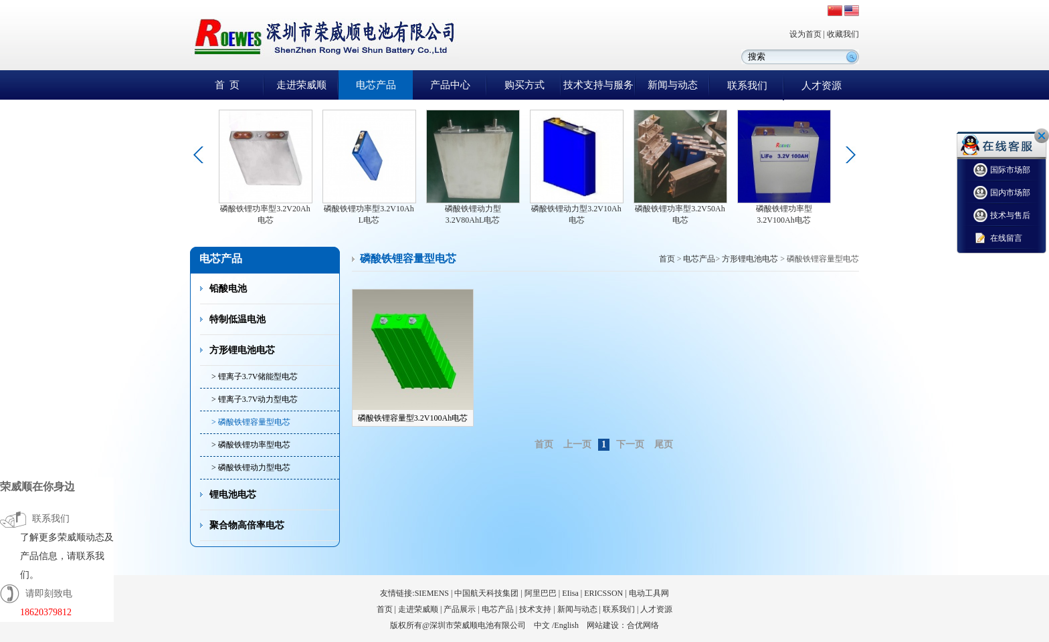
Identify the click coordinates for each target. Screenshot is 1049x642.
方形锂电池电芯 (242, 350)
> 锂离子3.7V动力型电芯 (254, 399)
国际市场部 (1001, 170)
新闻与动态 (673, 85)
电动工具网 (649, 593)
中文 (542, 625)
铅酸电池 (228, 289)
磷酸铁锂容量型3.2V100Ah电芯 (413, 418)
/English (565, 625)
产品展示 (460, 609)
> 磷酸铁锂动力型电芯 (250, 467)
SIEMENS (432, 593)
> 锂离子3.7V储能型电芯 (254, 376)
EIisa (570, 593)
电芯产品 (376, 85)
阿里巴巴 (540, 593)
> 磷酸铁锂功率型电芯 (250, 444)
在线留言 (997, 238)
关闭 (1041, 135)
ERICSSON (603, 593)
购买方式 (524, 85)
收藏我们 (843, 34)
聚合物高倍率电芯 (246, 525)
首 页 (227, 85)
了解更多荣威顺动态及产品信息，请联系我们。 (67, 556)
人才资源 (821, 85)
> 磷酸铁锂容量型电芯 (250, 422)
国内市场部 (1001, 193)
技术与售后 (1001, 216)
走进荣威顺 (301, 85)
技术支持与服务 (598, 85)
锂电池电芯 (232, 495)
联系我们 (747, 85)
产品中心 (450, 85)
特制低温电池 (237, 319)
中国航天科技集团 (486, 593)
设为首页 (805, 34)
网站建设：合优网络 (623, 625)
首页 (667, 258)
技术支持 (535, 609)
